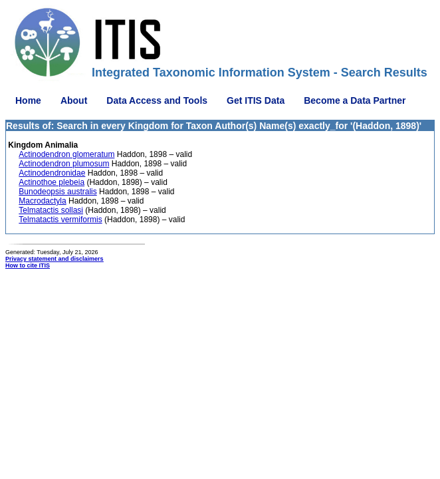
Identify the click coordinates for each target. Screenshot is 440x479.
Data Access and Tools (156, 100)
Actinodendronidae (52, 173)
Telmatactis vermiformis (60, 219)
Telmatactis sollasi (51, 210)
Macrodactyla (42, 201)
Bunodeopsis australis (57, 191)
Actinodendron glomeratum (66, 154)
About (73, 100)
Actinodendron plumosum (64, 163)
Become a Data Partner (354, 100)
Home (28, 100)
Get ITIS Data (255, 100)
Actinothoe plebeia (51, 182)
